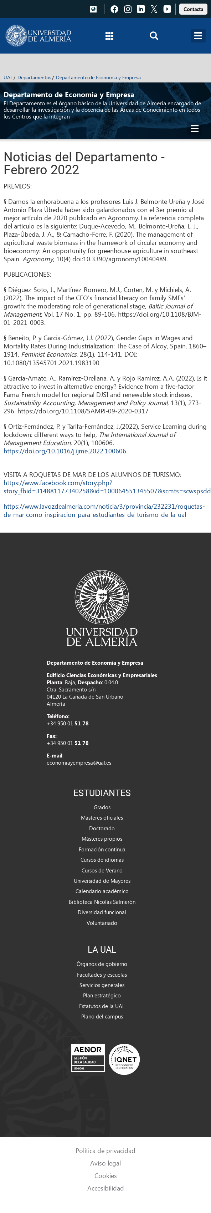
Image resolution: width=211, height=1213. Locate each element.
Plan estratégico (102, 995)
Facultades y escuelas (102, 974)
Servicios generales (101, 984)
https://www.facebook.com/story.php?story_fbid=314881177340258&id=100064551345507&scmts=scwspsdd (107, 486)
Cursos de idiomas (102, 859)
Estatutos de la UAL (102, 1006)
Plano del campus (102, 1016)
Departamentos (34, 77)
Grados (102, 807)
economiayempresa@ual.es (79, 762)
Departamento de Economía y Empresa (98, 77)
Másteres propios (102, 838)
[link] (193, 8)
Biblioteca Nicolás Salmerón (102, 901)
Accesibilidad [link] (105, 1187)
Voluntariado (102, 922)
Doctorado (102, 828)
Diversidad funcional (102, 912)
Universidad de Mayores (102, 880)
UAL (8, 77)
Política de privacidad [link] (105, 1150)
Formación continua (102, 849)
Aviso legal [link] (105, 1162)
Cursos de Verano (102, 870)
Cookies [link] (105, 1175)
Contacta (193, 9)
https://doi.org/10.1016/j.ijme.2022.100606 (65, 450)
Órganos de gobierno (102, 963)
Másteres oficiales (102, 817)
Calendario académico (102, 891)
